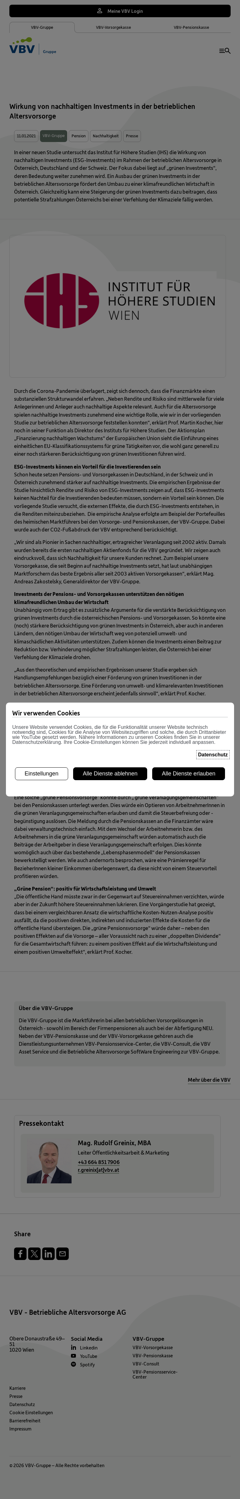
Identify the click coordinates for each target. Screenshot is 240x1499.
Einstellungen (41, 716)
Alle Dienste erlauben (188, 716)
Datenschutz (213, 697)
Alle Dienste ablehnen (110, 716)
